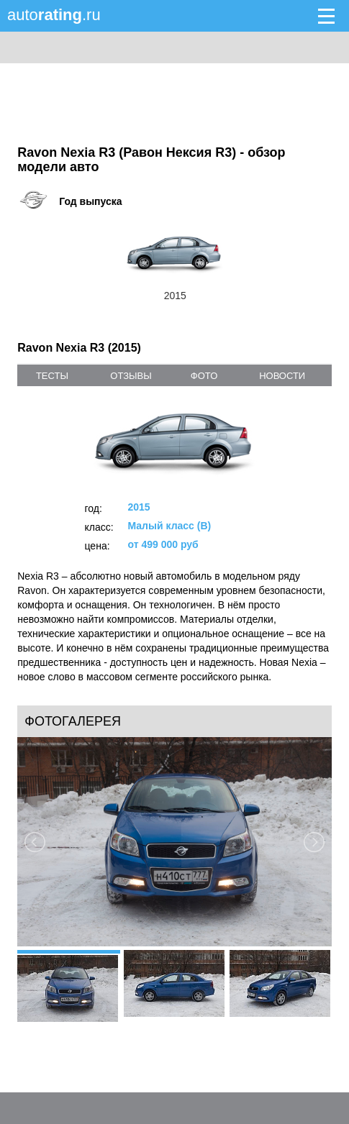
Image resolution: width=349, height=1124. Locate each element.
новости (282, 375)
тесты (52, 375)
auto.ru (54, 15)
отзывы (130, 375)
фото (204, 375)
